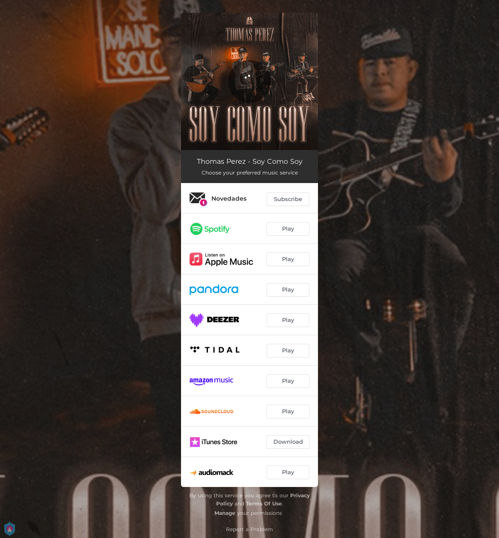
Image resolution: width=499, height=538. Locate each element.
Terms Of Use (264, 503)
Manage (224, 513)
